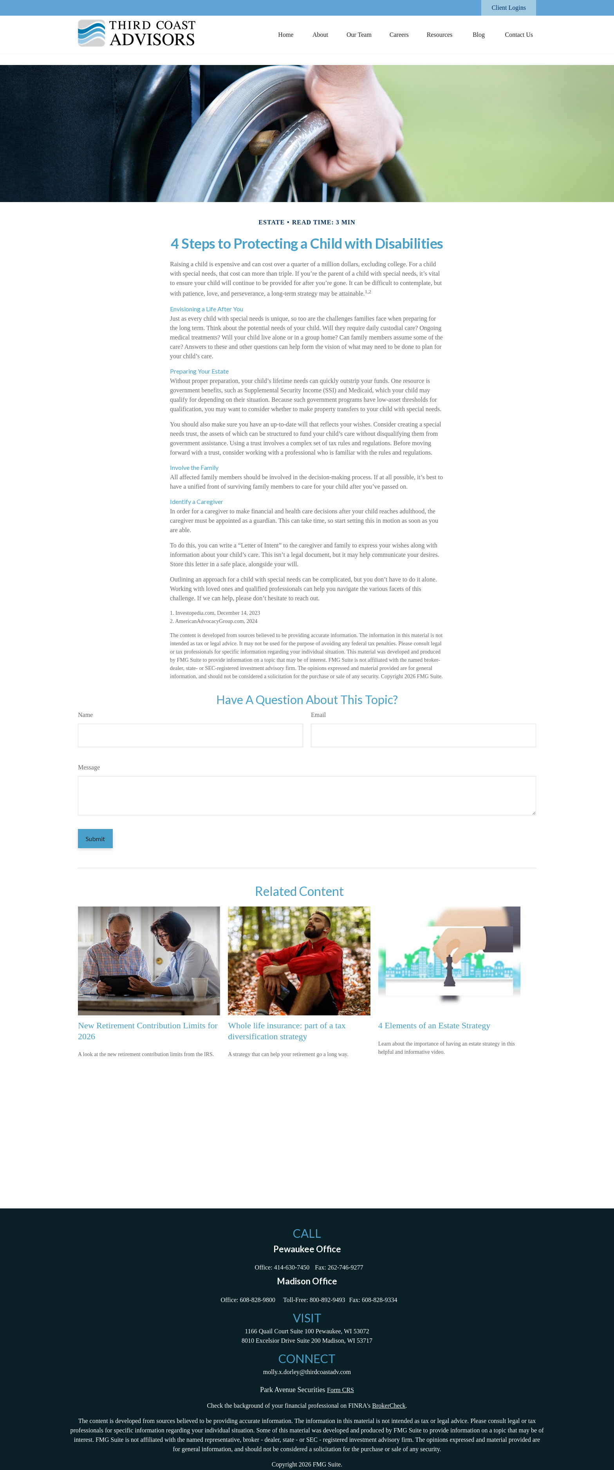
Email (318, 715)
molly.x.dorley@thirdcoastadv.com (307, 1372)
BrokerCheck (388, 1405)
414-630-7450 (292, 1267)
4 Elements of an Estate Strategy (434, 1025)
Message (89, 767)
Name (85, 715)
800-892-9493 (327, 1300)
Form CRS (340, 1390)
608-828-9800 (257, 1300)
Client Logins (508, 7)
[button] (285, 34)
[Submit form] (95, 838)
